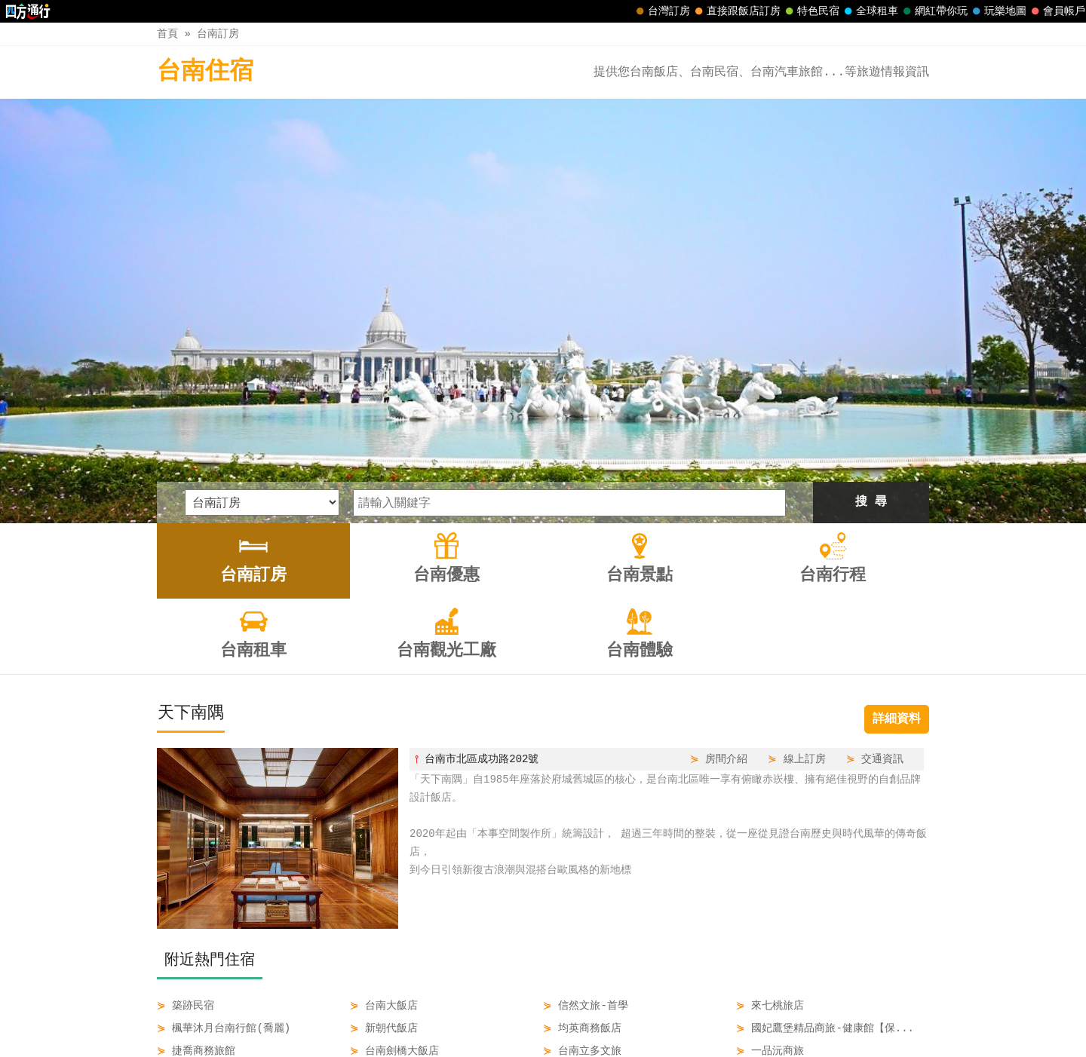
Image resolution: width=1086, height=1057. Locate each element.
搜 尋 (871, 304)
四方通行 (551, 1045)
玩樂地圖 (997, 11)
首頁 (167, 33)
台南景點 (464, 1013)
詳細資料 (897, 521)
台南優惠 (400, 1013)
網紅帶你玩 (934, 11)
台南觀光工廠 (666, 1013)
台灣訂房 (661, 11)
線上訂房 (805, 560)
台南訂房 (218, 33)
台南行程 (527, 1013)
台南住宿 (205, 72)
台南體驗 (742, 1013)
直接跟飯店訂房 (736, 11)
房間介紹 (726, 560)
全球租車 (869, 11)
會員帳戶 (1056, 11)
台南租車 (590, 1013)
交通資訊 (882, 560)
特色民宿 (810, 11)
